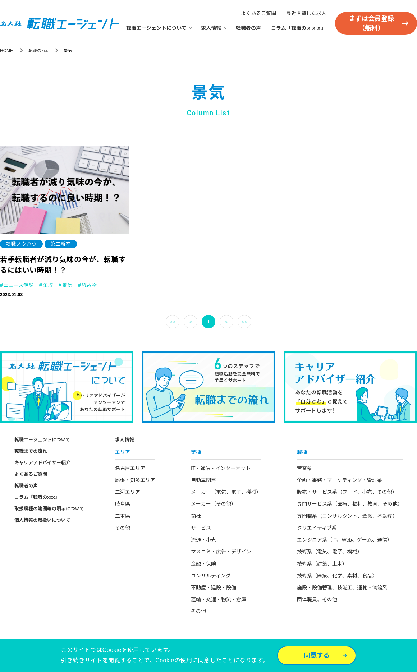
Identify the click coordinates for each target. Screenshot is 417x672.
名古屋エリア (130, 468)
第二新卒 (60, 244)
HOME (6, 50)
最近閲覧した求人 (306, 13)
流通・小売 (203, 540)
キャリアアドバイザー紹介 (42, 462)
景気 (67, 285)
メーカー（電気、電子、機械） (226, 492)
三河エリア (127, 492)
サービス (201, 528)
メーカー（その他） (213, 504)
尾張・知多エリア (135, 480)
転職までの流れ (30, 451)
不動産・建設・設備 (213, 587)
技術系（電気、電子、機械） (329, 551)
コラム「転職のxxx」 (37, 497)
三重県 (122, 516)
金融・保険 (203, 564)
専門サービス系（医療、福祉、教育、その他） (350, 504)
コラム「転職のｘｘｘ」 (298, 28)
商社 (196, 516)
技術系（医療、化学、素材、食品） (337, 576)
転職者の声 (248, 28)
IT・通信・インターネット (221, 468)
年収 (48, 285)
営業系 (304, 468)
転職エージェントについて (156, 28)
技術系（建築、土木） (322, 564)
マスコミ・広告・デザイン (221, 551)
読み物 (89, 285)
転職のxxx (38, 50)
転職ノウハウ (21, 244)
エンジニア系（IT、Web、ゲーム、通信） (344, 540)
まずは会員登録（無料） (371, 23)
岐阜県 (122, 504)
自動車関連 (203, 480)
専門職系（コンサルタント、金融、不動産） (347, 516)
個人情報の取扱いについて (42, 520)
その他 (122, 528)
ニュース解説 (18, 285)
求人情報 (211, 28)
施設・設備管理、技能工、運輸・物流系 (342, 587)
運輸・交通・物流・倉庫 (218, 599)
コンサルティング (211, 576)
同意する (317, 655)
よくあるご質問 (258, 13)
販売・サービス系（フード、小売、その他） (347, 492)
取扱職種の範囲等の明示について (49, 508)
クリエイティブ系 (317, 528)
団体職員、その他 (317, 599)
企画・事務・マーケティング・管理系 (339, 480)
